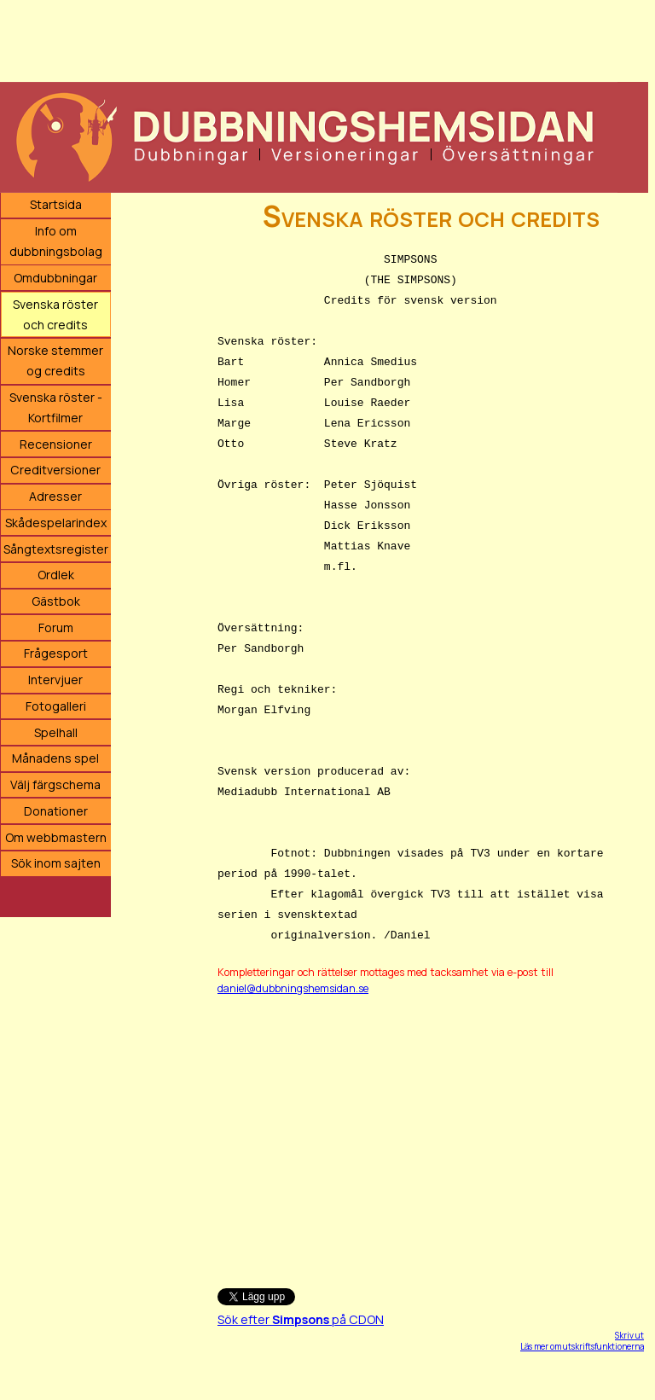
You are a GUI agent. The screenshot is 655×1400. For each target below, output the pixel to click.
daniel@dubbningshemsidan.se (292, 988)
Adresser (55, 496)
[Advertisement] (324, 38)
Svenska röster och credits (55, 314)
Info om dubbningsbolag (55, 241)
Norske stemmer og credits (55, 360)
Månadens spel (55, 758)
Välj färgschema (55, 784)
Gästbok (56, 601)
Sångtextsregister (55, 549)
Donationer (56, 811)
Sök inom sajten (56, 863)
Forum (55, 627)
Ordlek (56, 574)
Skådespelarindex (56, 522)
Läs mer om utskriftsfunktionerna (582, 1346)
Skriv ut (629, 1335)
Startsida (56, 204)
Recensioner (56, 444)
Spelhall (56, 732)
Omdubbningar (55, 278)
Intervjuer (55, 679)
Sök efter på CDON (300, 1319)
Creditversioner (55, 470)
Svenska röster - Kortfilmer (55, 407)
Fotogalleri (56, 706)
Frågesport (56, 653)
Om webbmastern (56, 837)
